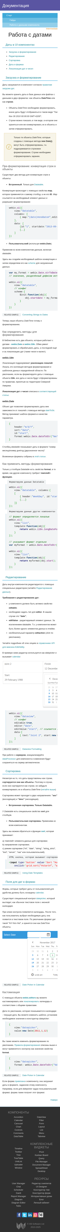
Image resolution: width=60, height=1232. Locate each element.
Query (41, 1158)
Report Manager (18, 1196)
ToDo (18, 1206)
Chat (18, 1186)
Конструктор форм (41, 1193)
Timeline (18, 1148)
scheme (32, 263)
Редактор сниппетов (41, 1183)
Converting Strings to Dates (25, 314)
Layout (41, 1126)
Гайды (13, 20)
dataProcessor (9, 759)
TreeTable (18, 1158)
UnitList (18, 1161)
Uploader (18, 1164)
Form (41, 1123)
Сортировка (14, 60)
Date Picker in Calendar (23, 984)
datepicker (41, 898)
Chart (18, 1126)
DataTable (18, 1136)
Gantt (18, 1193)
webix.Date (16, 344)
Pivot (41, 1152)
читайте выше (48, 789)
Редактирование (17, 56)
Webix (21, 1226)
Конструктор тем (41, 1190)
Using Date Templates (22, 873)
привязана (20, 1081)
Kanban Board (41, 1155)
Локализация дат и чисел (21, 68)
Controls (18, 1130)
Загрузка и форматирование (22, 52)
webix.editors (29, 997)
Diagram (18, 1199)
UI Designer (41, 1186)
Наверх (54, 1100)
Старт (9, 15)
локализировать (31, 1001)
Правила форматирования (27, 1045)
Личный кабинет (41, 1202)
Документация (15, 5)
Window (18, 1168)
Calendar (18, 1120)
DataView (41, 1117)
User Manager (18, 1183)
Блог (41, 1199)
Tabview (41, 1136)
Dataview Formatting (21, 749)
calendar (16, 656)
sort (43, 831)
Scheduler (18, 1190)
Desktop (41, 1171)
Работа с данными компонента (24, 25)
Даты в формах (16, 64)
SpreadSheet (41, 1168)
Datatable (38, 184)
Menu (41, 1133)
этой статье (39, 456)
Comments (18, 1133)
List (41, 1130)
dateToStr (49, 410)
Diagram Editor (18, 1202)
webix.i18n (29, 344)
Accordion (18, 1117)
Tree (18, 1155)
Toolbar (18, 1152)
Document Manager (41, 1165)
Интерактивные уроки (41, 1196)
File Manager (41, 1161)
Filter (41, 1120)
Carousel (18, 1123)
